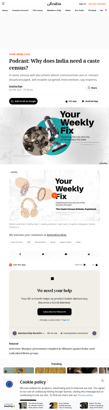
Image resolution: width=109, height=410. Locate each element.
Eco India (79, 10)
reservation (40, 242)
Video (68, 10)
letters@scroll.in (56, 235)
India (78, 242)
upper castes (66, 242)
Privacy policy (85, 394)
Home (5, 10)
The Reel (92, 10)
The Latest (38, 10)
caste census (16, 242)
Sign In (65, 319)
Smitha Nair (16, 86)
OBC (29, 242)
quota (52, 242)
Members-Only (54, 10)
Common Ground (20, 10)
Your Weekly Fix (19, 54)
